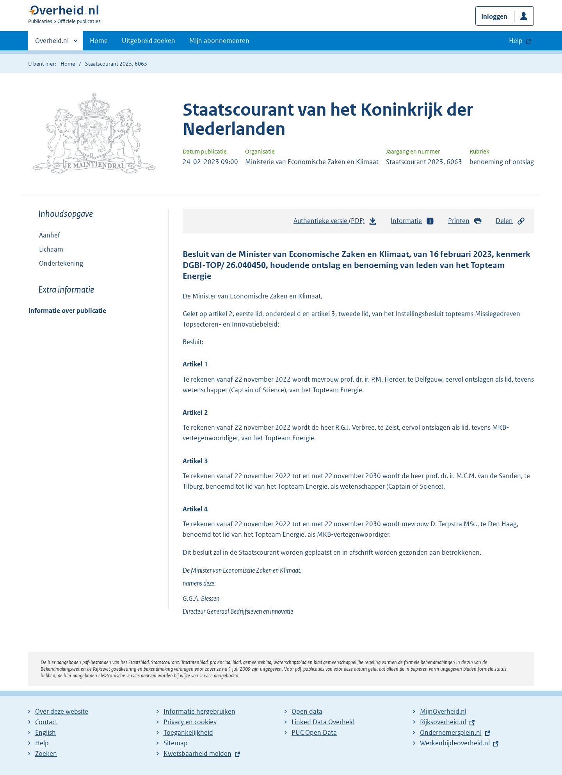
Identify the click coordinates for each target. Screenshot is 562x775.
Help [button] (516, 40)
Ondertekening (61, 263)
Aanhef (49, 235)
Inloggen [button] (494, 16)
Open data (307, 711)
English (45, 732)
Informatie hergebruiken (199, 711)
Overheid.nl (52, 43)
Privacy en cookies (190, 722)
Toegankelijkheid (188, 732)
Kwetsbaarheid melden (197, 753)
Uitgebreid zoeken (148, 40)
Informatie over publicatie (67, 310)
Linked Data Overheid (323, 722)
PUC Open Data (314, 732)
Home (99, 40)
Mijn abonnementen (219, 40)
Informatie (412, 220)
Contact (46, 722)
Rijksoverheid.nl (443, 722)
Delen (510, 220)
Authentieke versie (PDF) (335, 223)
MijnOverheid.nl (443, 711)
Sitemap (176, 743)
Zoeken (46, 753)
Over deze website (61, 711)
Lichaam (45, 249)
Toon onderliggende (34, 249)
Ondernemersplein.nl (451, 732)
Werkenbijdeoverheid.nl (455, 743)
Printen (465, 220)
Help (42, 743)
